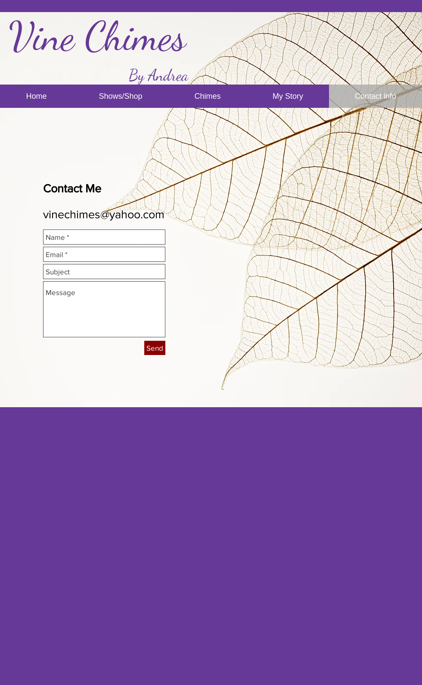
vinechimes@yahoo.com (103, 214)
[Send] (154, 348)
